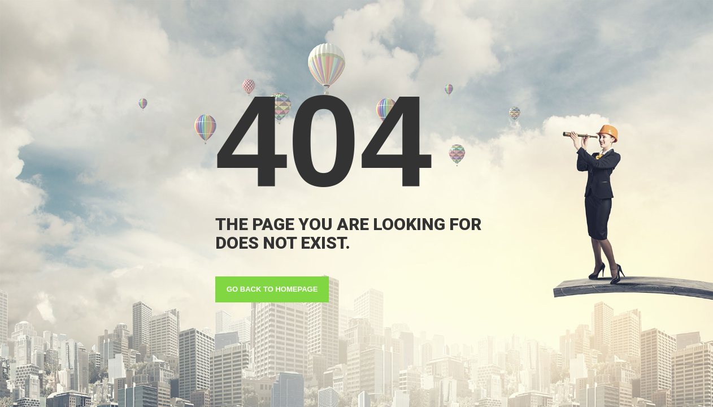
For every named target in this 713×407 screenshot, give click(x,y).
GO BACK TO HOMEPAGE (272, 289)
